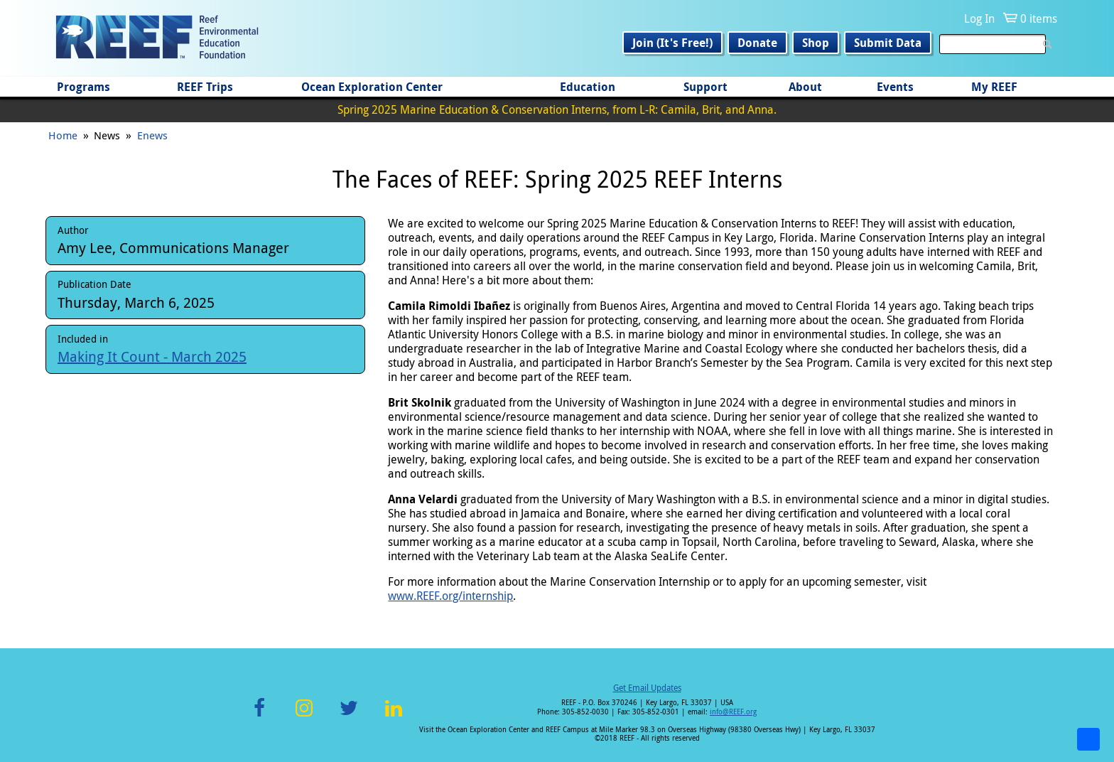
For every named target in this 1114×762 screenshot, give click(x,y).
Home (62, 135)
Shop (815, 42)
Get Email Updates (647, 687)
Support (705, 87)
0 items (1038, 18)
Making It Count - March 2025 (152, 356)
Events (895, 87)
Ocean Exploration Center (372, 87)
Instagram (304, 716)
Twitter (349, 716)
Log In (979, 18)
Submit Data (887, 42)
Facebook (259, 716)
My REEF (994, 87)
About (805, 87)
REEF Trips (205, 87)
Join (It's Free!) (672, 42)
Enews (152, 135)
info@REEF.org (733, 712)
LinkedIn (393, 716)
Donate (757, 42)
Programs (83, 87)
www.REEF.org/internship (450, 595)
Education (587, 87)
